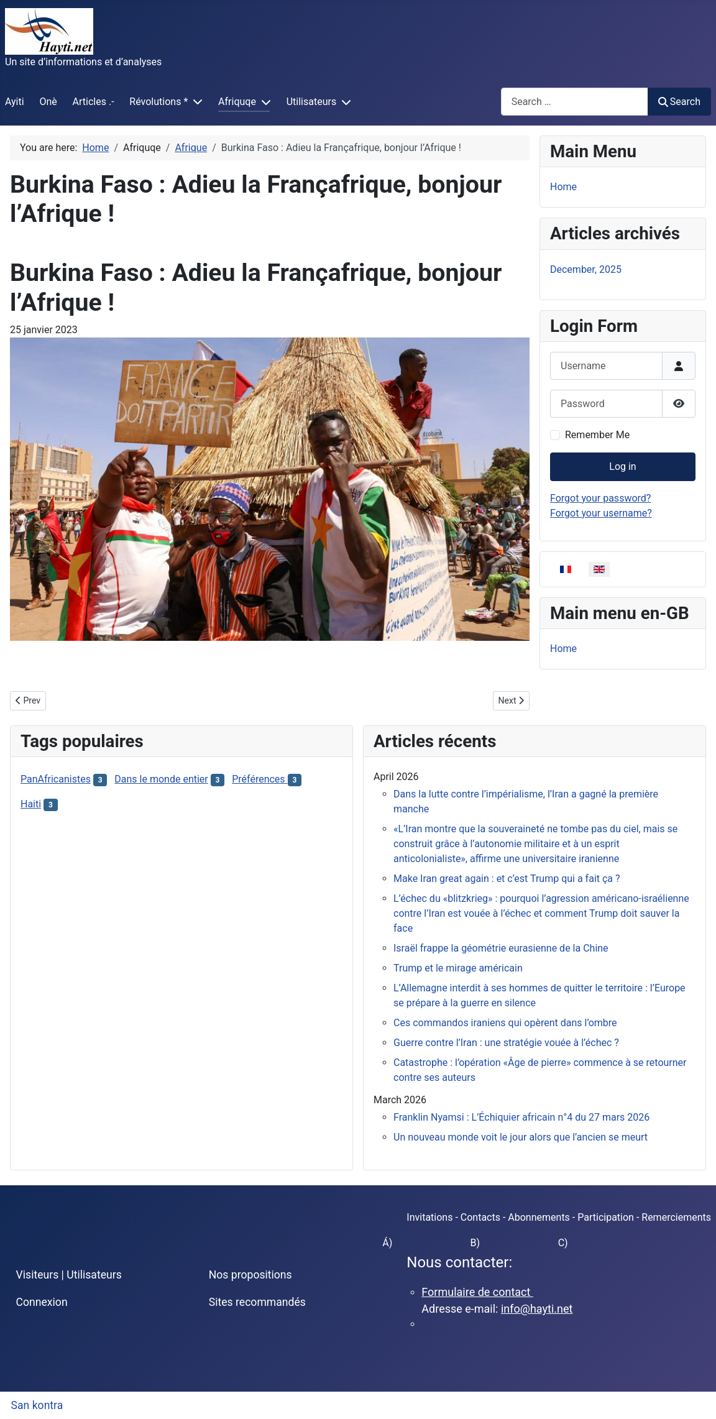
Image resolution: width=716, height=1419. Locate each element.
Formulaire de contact (477, 1291)
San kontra (37, 1405)
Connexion (42, 1302)
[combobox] (574, 102)
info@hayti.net (536, 1308)
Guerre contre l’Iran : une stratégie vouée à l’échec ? (506, 1043)
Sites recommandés (257, 1302)
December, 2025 (586, 269)
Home (563, 187)
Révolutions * (158, 102)
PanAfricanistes (56, 779)
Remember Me (597, 435)
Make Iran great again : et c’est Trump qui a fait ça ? (506, 878)
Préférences (259, 779)
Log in (622, 466)
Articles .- (93, 102)
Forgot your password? (600, 498)
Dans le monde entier (161, 779)
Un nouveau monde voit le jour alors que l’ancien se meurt (520, 1137)
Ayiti (14, 102)
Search (679, 102)
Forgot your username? (601, 513)
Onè (48, 102)
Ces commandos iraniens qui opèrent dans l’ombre (505, 1023)
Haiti (31, 804)
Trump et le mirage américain (458, 968)
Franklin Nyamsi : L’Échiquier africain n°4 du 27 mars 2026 (521, 1117)
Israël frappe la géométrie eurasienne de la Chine (500, 948)
